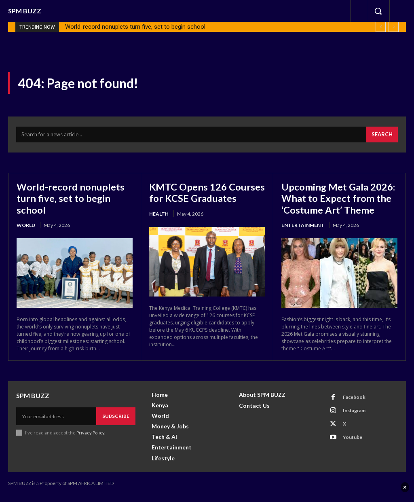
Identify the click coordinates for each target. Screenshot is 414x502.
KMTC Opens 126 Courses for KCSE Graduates (188, 198)
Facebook (354, 404)
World (26, 224)
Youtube (352, 444)
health (159, 224)
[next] (394, 27)
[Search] (382, 135)
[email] (56, 423)
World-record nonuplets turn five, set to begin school (135, 26)
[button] (378, 11)
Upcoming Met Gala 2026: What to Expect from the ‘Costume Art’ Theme (338, 198)
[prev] (381, 27)
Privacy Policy (90, 439)
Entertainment (302, 224)
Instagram (354, 417)
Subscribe (115, 423)
